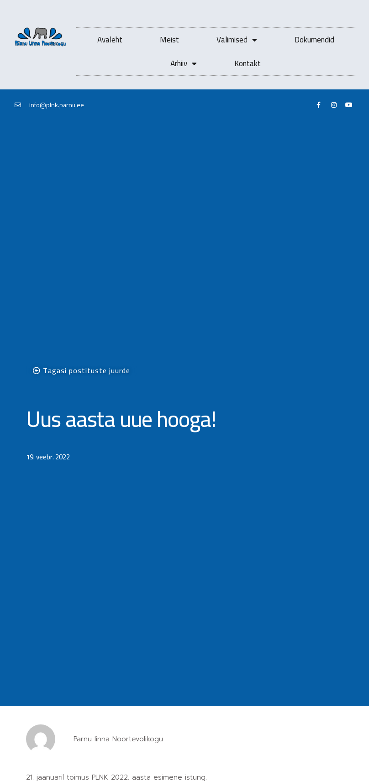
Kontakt (247, 63)
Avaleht (109, 39)
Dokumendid (314, 39)
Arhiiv (183, 63)
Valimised (236, 39)
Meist (169, 39)
